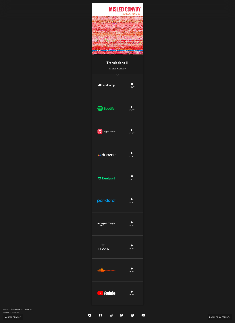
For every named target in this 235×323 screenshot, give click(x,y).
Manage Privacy (13, 317)
